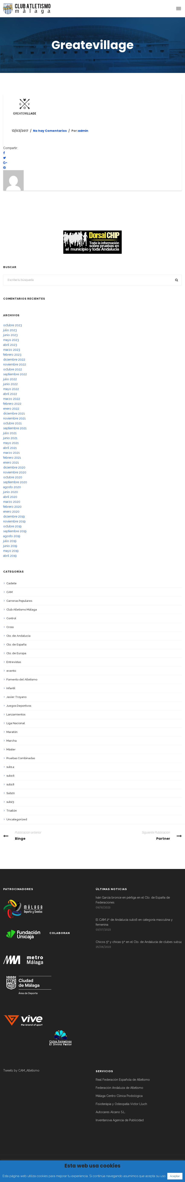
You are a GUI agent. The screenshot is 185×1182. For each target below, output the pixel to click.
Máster (11, 749)
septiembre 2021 (14, 428)
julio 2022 (10, 379)
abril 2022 (10, 394)
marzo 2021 (11, 452)
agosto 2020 (12, 487)
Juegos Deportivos (18, 705)
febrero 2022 (12, 403)
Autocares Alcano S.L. (111, 1112)
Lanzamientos (15, 714)
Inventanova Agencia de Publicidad (120, 1120)
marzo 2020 (11, 501)
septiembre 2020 (15, 482)
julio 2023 (10, 330)
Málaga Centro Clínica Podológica (119, 1096)
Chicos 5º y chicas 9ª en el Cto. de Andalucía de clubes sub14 (139, 942)
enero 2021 (11, 462)
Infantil (10, 688)
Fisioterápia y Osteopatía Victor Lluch (121, 1104)
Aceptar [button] (175, 1176)
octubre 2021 (12, 423)
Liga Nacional (15, 723)
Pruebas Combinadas (20, 758)
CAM (9, 592)
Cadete (11, 583)
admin (83, 131)
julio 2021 (9, 433)
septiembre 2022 (15, 374)
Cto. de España (16, 644)
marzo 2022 (11, 398)
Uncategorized (16, 819)
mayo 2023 (11, 340)
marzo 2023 (11, 349)
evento (11, 670)
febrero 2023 (12, 354)
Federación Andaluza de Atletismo (119, 1087)
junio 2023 (10, 335)
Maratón (11, 732)
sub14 (10, 767)
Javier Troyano (16, 697)
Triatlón (11, 810)
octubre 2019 (12, 526)
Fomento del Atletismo (21, 679)
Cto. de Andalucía (18, 635)
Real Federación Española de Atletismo (123, 1079)
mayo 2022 (11, 389)
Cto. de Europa (16, 653)
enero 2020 (11, 511)
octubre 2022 (12, 369)
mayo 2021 (11, 443)
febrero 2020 (12, 506)
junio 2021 (10, 438)
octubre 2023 (12, 325)
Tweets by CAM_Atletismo (21, 1070)
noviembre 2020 (14, 472)
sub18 (10, 784)
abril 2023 (10, 345)
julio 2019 (9, 541)
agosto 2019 (11, 536)
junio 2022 (10, 384)
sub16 (10, 775)
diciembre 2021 (14, 413)
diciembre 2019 (14, 516)
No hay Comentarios (50, 131)
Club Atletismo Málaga (21, 609)
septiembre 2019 (14, 531)
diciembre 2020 (14, 467)
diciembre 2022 (14, 359)
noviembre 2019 (14, 521)
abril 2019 (10, 555)
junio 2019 (10, 546)
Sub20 (10, 793)
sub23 (10, 801)
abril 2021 (10, 448)
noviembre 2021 (14, 418)
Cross (10, 627)
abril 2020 (10, 497)
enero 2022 (11, 408)
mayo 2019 (11, 551)
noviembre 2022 (14, 364)
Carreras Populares (19, 600)
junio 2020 (10, 492)
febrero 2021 (12, 457)
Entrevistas (13, 662)
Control (11, 618)
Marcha (11, 740)
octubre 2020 (12, 477)
